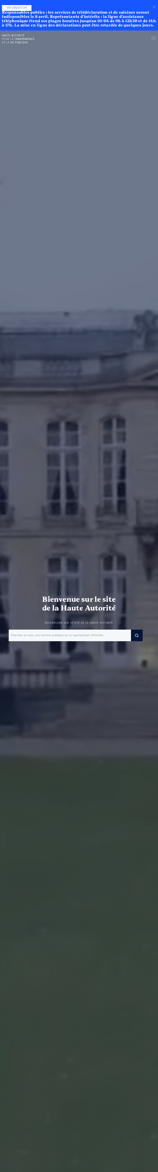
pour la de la (18, 39)
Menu (153, 38)
